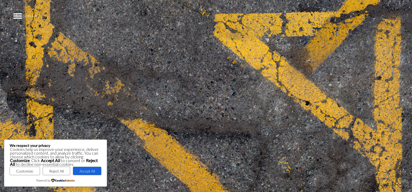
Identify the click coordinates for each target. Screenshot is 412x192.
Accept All (87, 171)
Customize (24, 171)
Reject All (56, 171)
